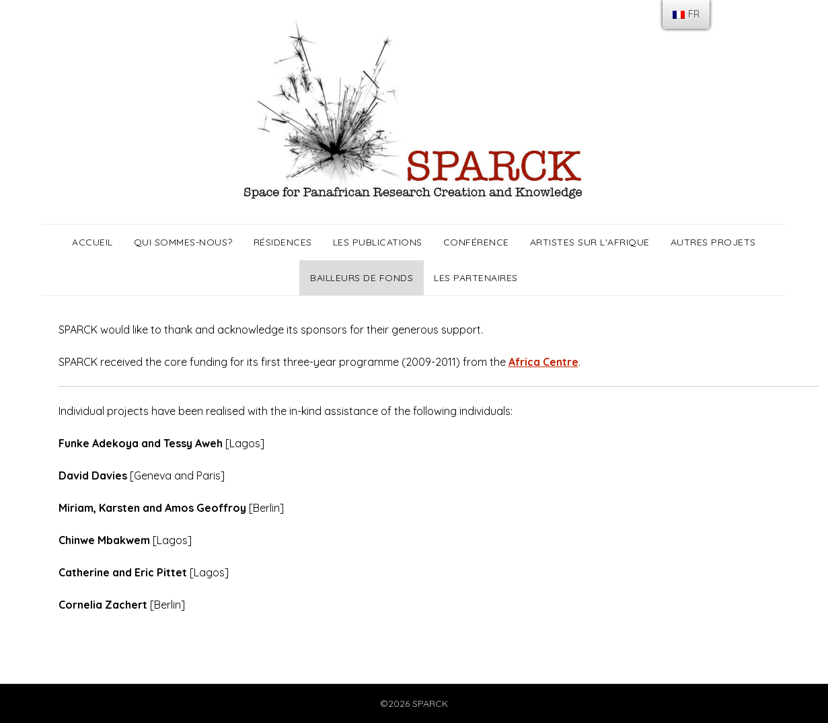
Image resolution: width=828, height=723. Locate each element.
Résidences (283, 242)
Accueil (92, 242)
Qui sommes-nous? (183, 242)
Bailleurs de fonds (361, 278)
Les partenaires (476, 278)
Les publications (377, 242)
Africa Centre (543, 362)
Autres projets (713, 242)
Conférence (476, 242)
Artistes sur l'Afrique (590, 242)
